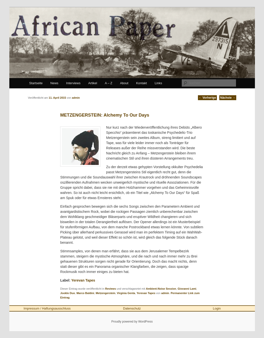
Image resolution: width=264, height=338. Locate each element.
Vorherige (207, 97)
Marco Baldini (85, 293)
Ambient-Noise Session (161, 288)
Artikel (92, 83)
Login (217, 308)
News (54, 83)
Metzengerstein (105, 293)
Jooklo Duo (67, 293)
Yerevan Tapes (83, 280)
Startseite (36, 83)
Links (158, 83)
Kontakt (141, 83)
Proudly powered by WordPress (132, 321)
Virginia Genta (126, 293)
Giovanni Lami (187, 288)
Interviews (73, 83)
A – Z (108, 83)
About (124, 83)
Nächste (227, 97)
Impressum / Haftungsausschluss (47, 308)
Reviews (110, 288)
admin (165, 293)
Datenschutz (132, 308)
